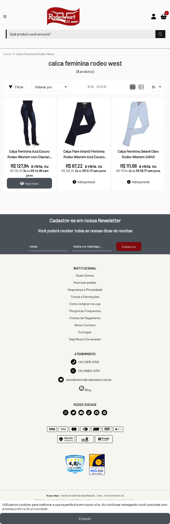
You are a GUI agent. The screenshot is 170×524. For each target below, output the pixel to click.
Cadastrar (129, 247)
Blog (85, 389)
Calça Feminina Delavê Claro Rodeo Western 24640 (138, 154)
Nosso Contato (85, 325)
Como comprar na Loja (85, 304)
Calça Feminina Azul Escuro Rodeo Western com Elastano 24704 (29, 154)
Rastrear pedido (85, 282)
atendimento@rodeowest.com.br (85, 379)
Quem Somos (85, 275)
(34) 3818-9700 (85, 362)
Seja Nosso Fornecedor (85, 339)
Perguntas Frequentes (85, 311)
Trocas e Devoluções (85, 297)
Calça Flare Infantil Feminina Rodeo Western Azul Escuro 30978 (83, 154)
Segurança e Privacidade (85, 289)
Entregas (85, 332)
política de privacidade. (31, 509)
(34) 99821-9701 (85, 371)
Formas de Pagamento (85, 318)
